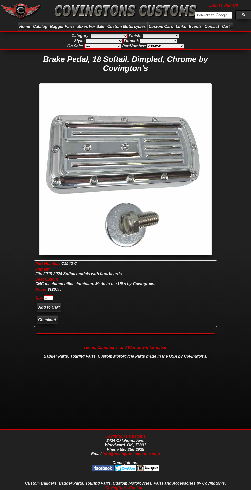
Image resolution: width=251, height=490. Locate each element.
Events (195, 27)
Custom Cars (161, 27)
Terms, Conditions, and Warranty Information (125, 347)
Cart (226, 27)
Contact (211, 27)
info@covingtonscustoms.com (131, 454)
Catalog (40, 27)
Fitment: (43, 269)
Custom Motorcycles (126, 27)
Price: (40, 289)
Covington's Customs (125, 436)
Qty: (39, 297)
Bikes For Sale (90, 27)
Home (24, 27)
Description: (46, 279)
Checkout (47, 320)
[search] (212, 15)
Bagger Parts (62, 27)
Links (181, 27)
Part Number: (47, 264)
